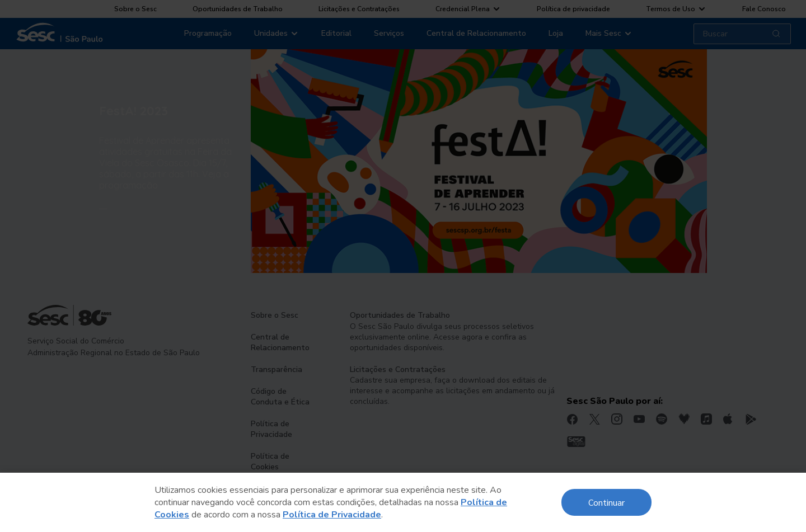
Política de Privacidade (332, 515)
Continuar (606, 502)
